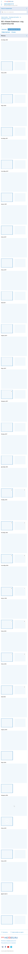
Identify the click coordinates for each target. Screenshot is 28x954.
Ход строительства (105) (14, 29)
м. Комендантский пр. (11, 17)
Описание (4, 29)
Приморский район (14, 17)
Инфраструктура (6, 32)
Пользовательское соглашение (8, 943)
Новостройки (4, 17)
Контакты (5, 932)
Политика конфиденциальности (8, 940)
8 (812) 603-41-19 (9, 4)
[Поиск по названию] (14, 12)
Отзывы (14, 32)
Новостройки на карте (17, 932)
